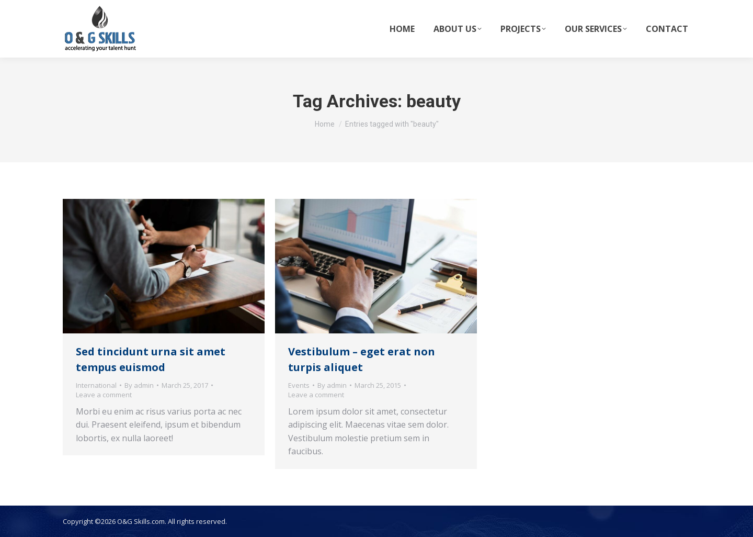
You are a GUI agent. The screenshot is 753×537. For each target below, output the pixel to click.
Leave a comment (104, 394)
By (139, 385)
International (96, 385)
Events (299, 385)
